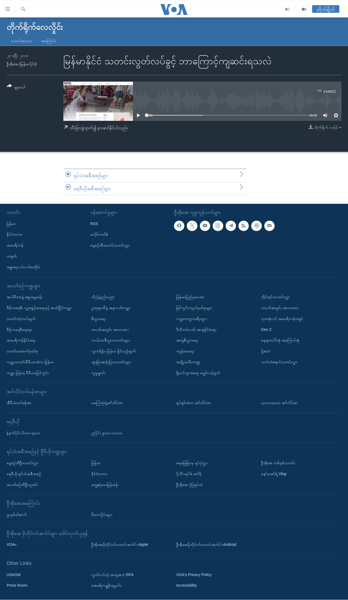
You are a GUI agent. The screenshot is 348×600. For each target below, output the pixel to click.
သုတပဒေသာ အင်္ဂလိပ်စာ (279, 403)
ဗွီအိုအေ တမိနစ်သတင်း (278, 463)
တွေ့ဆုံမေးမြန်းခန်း (105, 484)
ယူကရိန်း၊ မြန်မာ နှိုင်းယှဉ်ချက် (113, 351)
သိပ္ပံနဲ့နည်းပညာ (103, 297)
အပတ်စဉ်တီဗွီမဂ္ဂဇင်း (22, 484)
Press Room (17, 585)
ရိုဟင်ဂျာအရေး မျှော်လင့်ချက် (198, 373)
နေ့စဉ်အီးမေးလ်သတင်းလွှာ (110, 245)
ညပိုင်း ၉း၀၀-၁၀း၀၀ (106, 433)
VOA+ (12, 545)
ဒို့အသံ (266, 351)
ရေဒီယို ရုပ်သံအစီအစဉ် (24, 474)
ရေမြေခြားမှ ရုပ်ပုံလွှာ (192, 463)
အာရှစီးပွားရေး (187, 340)
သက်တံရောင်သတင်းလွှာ (279, 362)
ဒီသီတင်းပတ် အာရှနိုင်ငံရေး (196, 329)
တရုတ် (12, 256)
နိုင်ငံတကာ (15, 234)
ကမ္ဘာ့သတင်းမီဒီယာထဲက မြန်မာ (30, 362)
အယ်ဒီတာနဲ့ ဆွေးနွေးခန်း (24, 297)
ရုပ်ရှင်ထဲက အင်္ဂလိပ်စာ (193, 403)
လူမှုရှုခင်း (98, 373)
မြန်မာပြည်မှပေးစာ (190, 297)
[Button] (16, 87)
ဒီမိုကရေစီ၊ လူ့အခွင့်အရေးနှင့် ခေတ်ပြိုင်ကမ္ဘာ (39, 308)
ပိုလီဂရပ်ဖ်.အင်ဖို (188, 474)
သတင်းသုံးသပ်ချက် (21, 318)
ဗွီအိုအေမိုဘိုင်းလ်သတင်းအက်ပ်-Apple (119, 545)
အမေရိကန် (15, 245)
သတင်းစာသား (21, 41)
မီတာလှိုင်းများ (101, 514)
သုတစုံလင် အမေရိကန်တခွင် (282, 318)
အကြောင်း (48, 41)
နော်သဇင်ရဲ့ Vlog (273, 474)
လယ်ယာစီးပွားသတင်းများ (110, 340)
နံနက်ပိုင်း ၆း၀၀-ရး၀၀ (23, 433)
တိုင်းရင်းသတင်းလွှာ (275, 297)
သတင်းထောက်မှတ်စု (22, 351)
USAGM (13, 575)
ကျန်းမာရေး (185, 351)
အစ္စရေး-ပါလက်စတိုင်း (23, 267)
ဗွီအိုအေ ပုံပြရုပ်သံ (189, 484)
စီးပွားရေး (98, 318)
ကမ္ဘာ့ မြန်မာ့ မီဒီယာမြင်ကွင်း (28, 373)
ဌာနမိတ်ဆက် (17, 514)
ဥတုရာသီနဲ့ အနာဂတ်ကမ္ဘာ (110, 308)
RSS (94, 223)
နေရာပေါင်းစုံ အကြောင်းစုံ (280, 340)
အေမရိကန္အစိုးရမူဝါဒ (106, 585)
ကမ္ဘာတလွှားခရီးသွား (191, 318)
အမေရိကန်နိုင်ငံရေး (21, 340)
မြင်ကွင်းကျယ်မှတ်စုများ (194, 308)
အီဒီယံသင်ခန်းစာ (19, 403)
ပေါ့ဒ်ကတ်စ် (99, 234)
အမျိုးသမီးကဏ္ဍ (188, 362)
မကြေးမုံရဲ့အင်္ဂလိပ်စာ (107, 403)
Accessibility (186, 585)
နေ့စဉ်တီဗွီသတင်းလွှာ (22, 463)
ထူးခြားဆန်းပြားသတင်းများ (111, 362)
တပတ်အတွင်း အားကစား (110, 329)
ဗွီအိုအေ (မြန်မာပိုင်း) (21, 64)
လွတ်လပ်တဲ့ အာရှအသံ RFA (112, 575)
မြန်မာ (11, 223)
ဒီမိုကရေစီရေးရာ (19, 329)
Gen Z (266, 329)
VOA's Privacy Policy (194, 575)
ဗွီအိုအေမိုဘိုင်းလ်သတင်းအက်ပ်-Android (206, 545)
